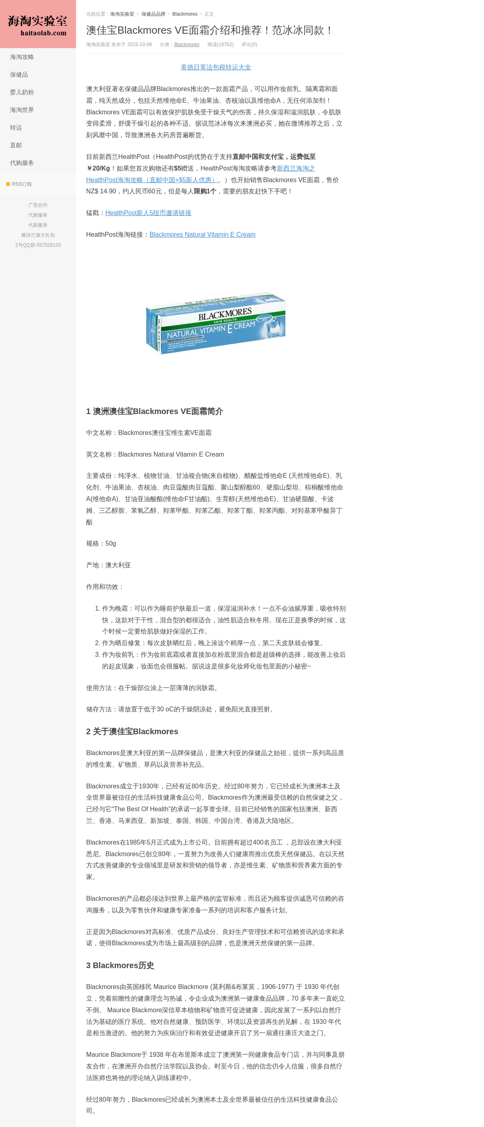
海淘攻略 (22, 56)
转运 (16, 127)
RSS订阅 (19, 184)
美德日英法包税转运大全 (216, 67)
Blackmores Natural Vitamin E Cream (202, 234)
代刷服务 (38, 225)
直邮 (16, 145)
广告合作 (38, 205)
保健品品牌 (153, 14)
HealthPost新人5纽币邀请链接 (148, 212)
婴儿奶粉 (22, 92)
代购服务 (22, 162)
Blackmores (185, 14)
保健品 (19, 74)
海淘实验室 (38, 24)
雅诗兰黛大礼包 (38, 235)
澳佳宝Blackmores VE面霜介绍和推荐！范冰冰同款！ (210, 30)
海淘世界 (22, 109)
